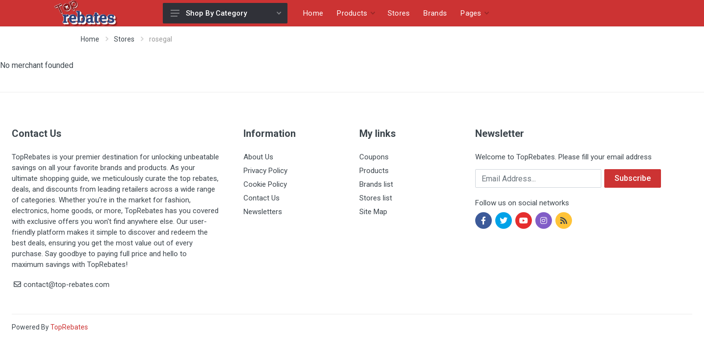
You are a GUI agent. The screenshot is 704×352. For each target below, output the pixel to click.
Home (90, 39)
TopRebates (69, 327)
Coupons (374, 157)
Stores (124, 39)
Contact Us (261, 198)
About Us (258, 157)
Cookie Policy (265, 184)
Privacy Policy (265, 170)
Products (374, 170)
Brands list (376, 184)
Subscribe (633, 178)
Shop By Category (226, 13)
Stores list (375, 198)
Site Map (373, 211)
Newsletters (262, 211)
